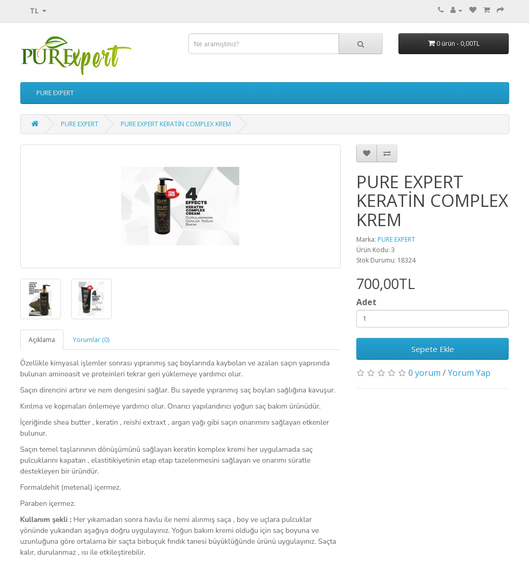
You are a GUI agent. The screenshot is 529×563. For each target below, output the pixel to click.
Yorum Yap (469, 372)
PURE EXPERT (55, 92)
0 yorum (424, 372)
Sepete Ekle (432, 349)
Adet (366, 302)
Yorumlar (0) (91, 339)
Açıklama (42, 339)
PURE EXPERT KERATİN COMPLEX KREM (176, 124)
